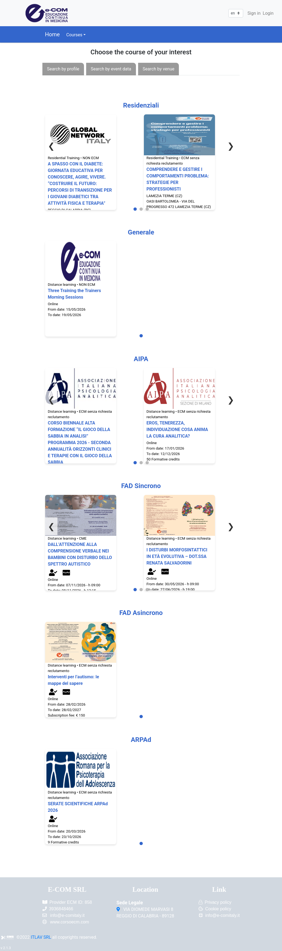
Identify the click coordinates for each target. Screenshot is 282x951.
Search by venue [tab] (159, 69)
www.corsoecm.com (69, 922)
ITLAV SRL (41, 937)
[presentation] (63, 69)
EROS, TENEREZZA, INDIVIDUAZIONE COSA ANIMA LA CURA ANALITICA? (177, 429)
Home (52, 34)
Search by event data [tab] (111, 69)
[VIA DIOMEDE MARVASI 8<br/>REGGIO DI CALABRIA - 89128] (119, 909)
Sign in (254, 13)
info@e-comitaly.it (67, 915)
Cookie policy (218, 909)
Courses (74, 34)
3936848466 (61, 909)
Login (268, 13)
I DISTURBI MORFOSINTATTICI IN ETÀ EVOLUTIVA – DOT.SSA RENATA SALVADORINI (177, 556)
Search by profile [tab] (63, 69)
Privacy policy (218, 902)
